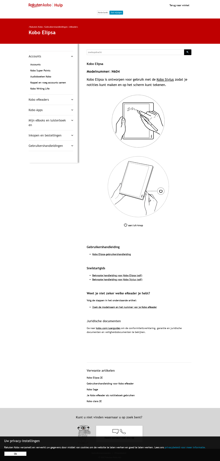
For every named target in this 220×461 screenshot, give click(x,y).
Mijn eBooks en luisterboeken (47, 123)
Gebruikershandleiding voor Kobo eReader (110, 383)
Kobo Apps (36, 110)
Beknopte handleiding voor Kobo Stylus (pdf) (117, 279)
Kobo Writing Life (40, 88)
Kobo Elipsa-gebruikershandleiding (111, 254)
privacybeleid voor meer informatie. (185, 447)
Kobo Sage (92, 389)
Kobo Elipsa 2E (95, 377)
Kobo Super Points (40, 70)
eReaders (73, 26)
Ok (15, 453)
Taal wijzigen (116, 12)
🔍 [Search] (187, 52)
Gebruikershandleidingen (56, 26)
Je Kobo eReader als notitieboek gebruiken (111, 395)
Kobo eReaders (39, 100)
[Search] (135, 52)
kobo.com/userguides (108, 328)
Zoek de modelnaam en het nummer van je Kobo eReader (124, 307)
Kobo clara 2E (94, 401)
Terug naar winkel (179, 5)
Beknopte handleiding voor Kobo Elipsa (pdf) (117, 275)
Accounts (35, 56)
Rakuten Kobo (36, 26)
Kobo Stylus (165, 79)
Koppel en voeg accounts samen (48, 82)
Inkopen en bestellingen (45, 135)
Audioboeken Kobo (40, 76)
